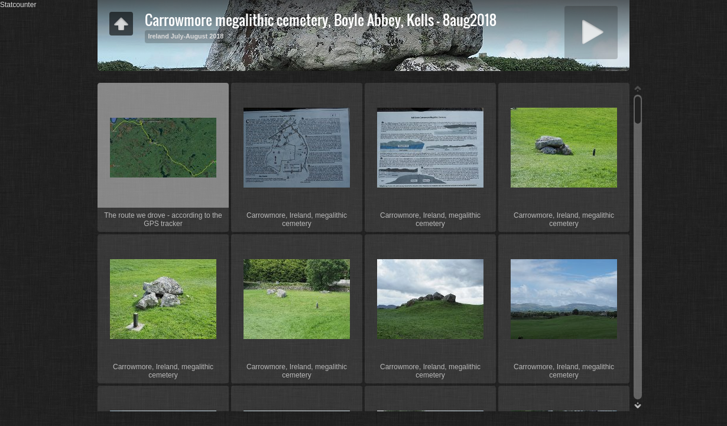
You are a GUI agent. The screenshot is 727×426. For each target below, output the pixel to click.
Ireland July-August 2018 (185, 36)
